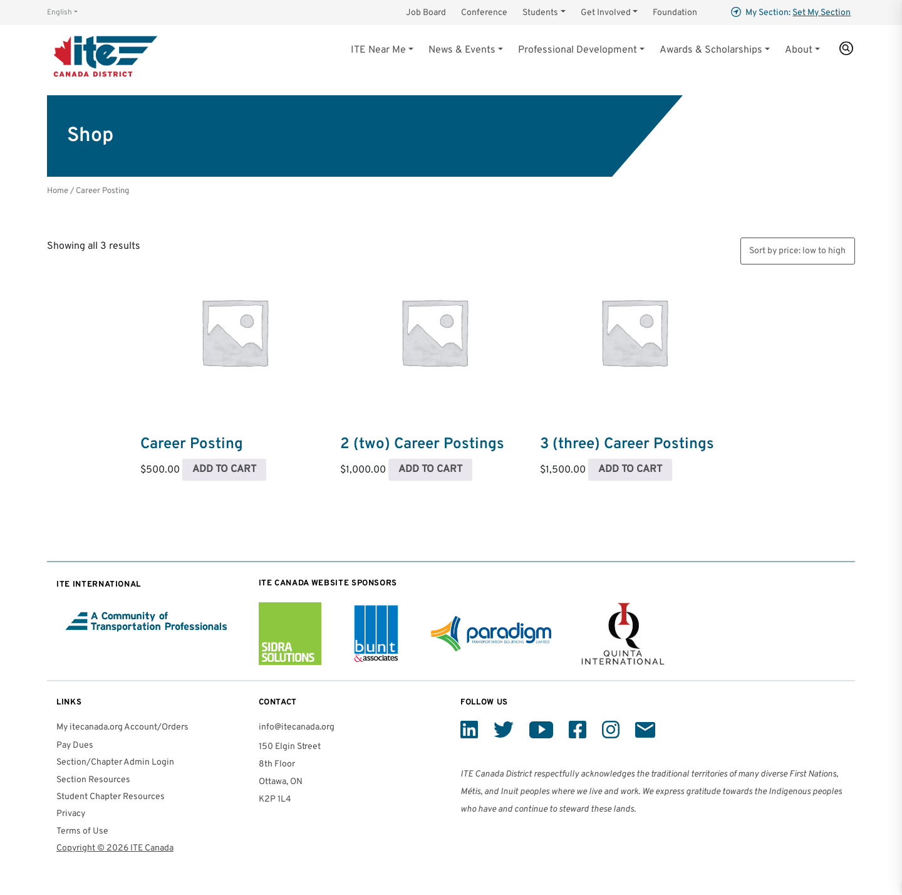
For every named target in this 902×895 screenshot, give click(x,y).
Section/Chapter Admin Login (115, 762)
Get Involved (606, 13)
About (798, 50)
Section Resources (93, 780)
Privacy (70, 814)
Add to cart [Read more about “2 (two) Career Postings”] (430, 469)
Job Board (426, 13)
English (59, 12)
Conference (484, 13)
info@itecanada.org (296, 727)
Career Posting (191, 444)
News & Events (461, 50)
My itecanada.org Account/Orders (122, 727)
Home (57, 191)
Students (540, 13)
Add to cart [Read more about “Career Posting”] (224, 469)
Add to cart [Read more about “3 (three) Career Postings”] (630, 469)
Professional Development (577, 50)
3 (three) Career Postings (627, 444)
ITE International (98, 584)
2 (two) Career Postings (422, 444)
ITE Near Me (378, 50)
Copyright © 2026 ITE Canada (115, 848)
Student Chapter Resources (110, 797)
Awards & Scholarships (711, 50)
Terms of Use (82, 831)
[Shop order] (797, 251)
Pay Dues (74, 745)
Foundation (675, 13)
